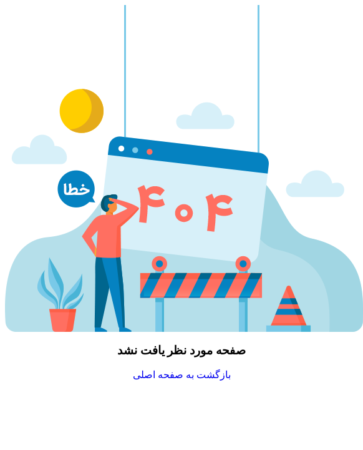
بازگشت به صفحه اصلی (182, 374)
